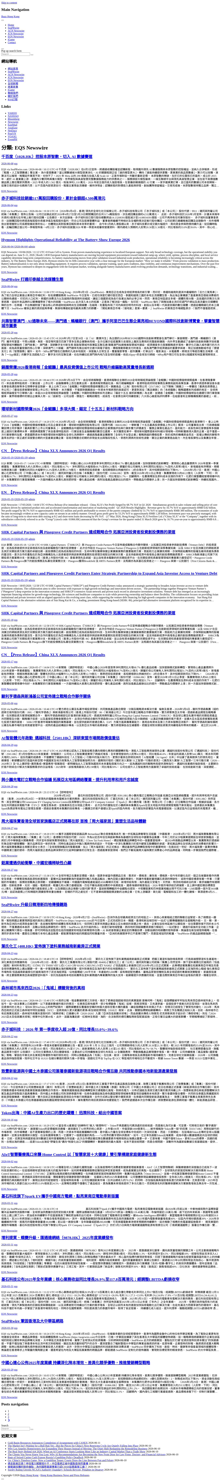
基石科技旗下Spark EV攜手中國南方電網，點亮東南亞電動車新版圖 (60, 1196)
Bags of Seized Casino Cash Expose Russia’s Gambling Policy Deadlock (45, 1457)
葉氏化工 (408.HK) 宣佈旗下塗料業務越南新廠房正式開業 (50, 946)
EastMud (12, 124)
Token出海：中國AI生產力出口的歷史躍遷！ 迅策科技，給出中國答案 (61, 1113)
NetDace (12, 130)
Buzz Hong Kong (10, 16)
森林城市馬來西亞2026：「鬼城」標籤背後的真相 (43, 988)
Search (4, 1425)
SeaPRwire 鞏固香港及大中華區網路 (32, 1321)
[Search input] (15, 54)
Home (11, 25)
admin (32, 246)
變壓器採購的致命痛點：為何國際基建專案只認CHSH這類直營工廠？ (47, 1466)
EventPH (12, 139)
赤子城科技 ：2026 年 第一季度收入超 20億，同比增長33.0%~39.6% (59, 1029)
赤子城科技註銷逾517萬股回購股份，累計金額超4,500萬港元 (53, 198)
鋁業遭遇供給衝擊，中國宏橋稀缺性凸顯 (36, 863)
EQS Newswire (16, 36)
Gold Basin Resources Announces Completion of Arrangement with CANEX (48, 1442)
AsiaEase (12, 127)
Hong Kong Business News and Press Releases (64, 1475)
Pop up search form (11, 50)
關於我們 (13, 96)
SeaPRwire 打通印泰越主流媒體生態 (32, 279)
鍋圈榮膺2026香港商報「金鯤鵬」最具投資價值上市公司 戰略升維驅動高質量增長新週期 (77, 367)
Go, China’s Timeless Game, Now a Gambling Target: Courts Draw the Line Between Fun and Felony (61, 1460)
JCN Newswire (15, 33)
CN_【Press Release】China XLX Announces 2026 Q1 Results (53, 451)
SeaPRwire (13, 27)
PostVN (12, 133)
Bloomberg (13, 119)
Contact (12, 42)
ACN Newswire (16, 30)
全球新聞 (13, 83)
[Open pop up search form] (2, 48)
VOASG (12, 136)
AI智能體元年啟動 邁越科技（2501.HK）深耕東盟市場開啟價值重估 (60, 738)
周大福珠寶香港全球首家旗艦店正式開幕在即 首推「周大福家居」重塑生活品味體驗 (73, 821)
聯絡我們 (13, 93)
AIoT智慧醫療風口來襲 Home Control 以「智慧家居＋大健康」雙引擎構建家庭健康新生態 (79, 1154)
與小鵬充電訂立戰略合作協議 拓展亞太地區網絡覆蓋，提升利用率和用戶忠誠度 (69, 780)
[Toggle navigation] (2, 20)
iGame (11, 39)
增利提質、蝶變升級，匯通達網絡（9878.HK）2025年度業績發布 (57, 1238)
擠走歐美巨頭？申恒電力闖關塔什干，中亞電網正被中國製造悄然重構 (48, 1463)
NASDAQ (13, 116)
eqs (15, 163)
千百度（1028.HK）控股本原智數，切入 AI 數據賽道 (46, 157)
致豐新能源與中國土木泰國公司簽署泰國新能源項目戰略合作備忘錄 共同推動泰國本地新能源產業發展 (89, 1071)
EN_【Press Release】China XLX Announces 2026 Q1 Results (53, 492)
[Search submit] (32, 54)
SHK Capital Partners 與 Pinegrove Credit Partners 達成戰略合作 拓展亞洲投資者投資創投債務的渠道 (88, 532)
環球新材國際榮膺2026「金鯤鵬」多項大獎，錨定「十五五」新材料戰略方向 (67, 409)
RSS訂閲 (12, 99)
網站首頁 (13, 68)
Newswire (13, 121)
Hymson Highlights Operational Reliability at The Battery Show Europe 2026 (65, 240)
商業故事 (13, 86)
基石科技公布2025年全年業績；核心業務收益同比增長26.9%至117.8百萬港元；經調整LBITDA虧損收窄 (90, 1279)
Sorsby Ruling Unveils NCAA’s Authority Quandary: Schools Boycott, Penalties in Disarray (56, 1469)
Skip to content (9, 2)
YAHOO (12, 113)
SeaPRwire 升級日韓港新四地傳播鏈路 (34, 905)
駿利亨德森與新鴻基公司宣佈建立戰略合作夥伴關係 (46, 696)
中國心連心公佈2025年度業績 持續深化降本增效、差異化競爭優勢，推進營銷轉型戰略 (75, 1363)
